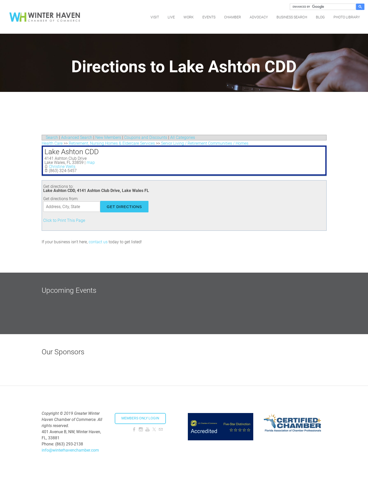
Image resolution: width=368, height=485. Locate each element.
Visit (155, 17)
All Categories (182, 137)
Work (188, 17)
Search (52, 137)
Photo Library (347, 17)
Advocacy (259, 17)
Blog (320, 17)
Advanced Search (76, 137)
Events (208, 17)
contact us (98, 241)
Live (171, 17)
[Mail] (161, 429)
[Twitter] (154, 429)
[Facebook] (134, 429)
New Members (108, 137)
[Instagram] (141, 429)
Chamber (232, 17)
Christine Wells (62, 166)
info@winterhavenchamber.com (70, 450)
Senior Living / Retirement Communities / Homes (204, 143)
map (91, 162)
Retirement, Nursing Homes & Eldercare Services (112, 143)
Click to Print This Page (64, 220)
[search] (322, 7)
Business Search (292, 17)
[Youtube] (147, 429)
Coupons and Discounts (145, 137)
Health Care (52, 143)
